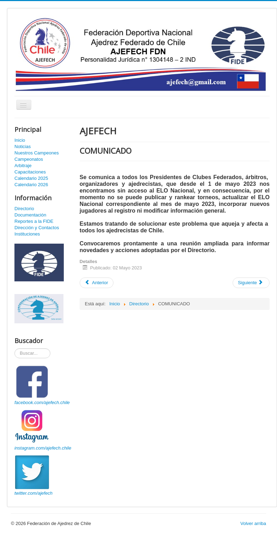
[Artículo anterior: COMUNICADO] (96, 282)
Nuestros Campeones (36, 152)
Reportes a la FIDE (34, 221)
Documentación (30, 215)
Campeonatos (28, 159)
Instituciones (27, 234)
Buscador (14, 348)
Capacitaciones (30, 172)
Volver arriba (253, 523)
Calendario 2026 (31, 184)
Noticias (22, 146)
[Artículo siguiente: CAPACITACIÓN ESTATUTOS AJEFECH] (251, 282)
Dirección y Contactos (36, 227)
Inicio (19, 140)
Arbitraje (22, 165)
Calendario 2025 (31, 178)
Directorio (24, 208)
